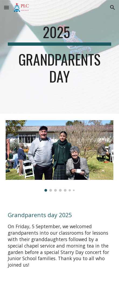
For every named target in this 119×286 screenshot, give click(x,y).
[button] (6, 7)
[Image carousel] (59, 156)
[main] (59, 57)
